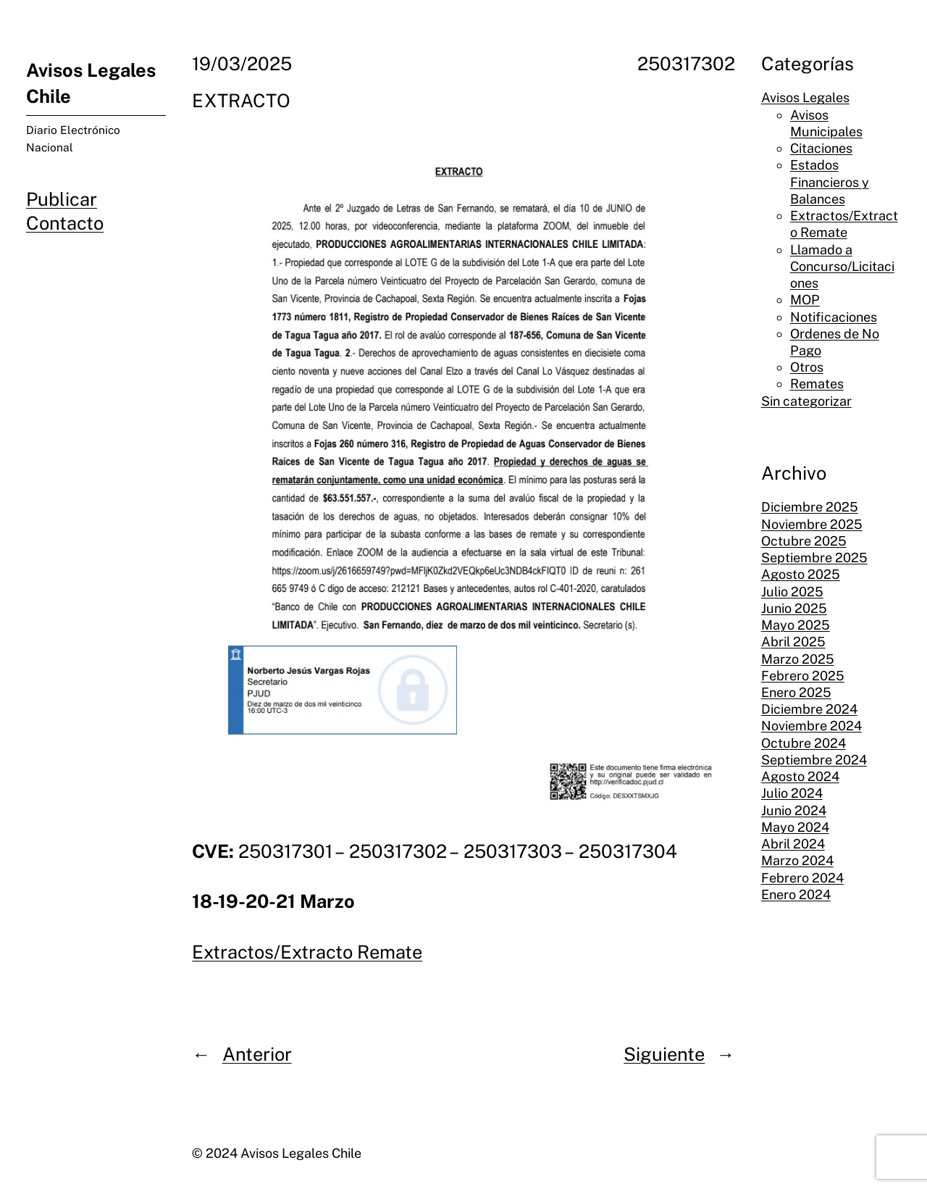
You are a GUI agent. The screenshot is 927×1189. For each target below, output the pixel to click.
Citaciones (821, 148)
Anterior (257, 1054)
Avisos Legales (805, 97)
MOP (805, 299)
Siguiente (664, 1054)
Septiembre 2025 (814, 557)
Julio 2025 (792, 591)
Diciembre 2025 (809, 506)
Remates (817, 383)
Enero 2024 (796, 894)
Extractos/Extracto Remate (307, 952)
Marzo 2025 (797, 659)
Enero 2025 (796, 692)
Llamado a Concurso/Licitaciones (842, 266)
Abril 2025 (793, 641)
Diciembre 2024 (809, 709)
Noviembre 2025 (812, 524)
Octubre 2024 (803, 743)
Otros (806, 367)
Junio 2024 (793, 810)
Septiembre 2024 (814, 759)
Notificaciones (833, 317)
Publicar (61, 199)
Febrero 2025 (802, 675)
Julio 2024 (792, 793)
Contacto (65, 223)
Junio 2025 (794, 608)
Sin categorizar (806, 401)
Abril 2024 (793, 843)
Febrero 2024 (802, 877)
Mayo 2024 (795, 827)
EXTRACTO (241, 101)
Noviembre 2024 (811, 725)
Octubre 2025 (804, 540)
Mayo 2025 (795, 625)
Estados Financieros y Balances (829, 181)
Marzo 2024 (797, 860)
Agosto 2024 (800, 776)
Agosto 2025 (800, 574)
